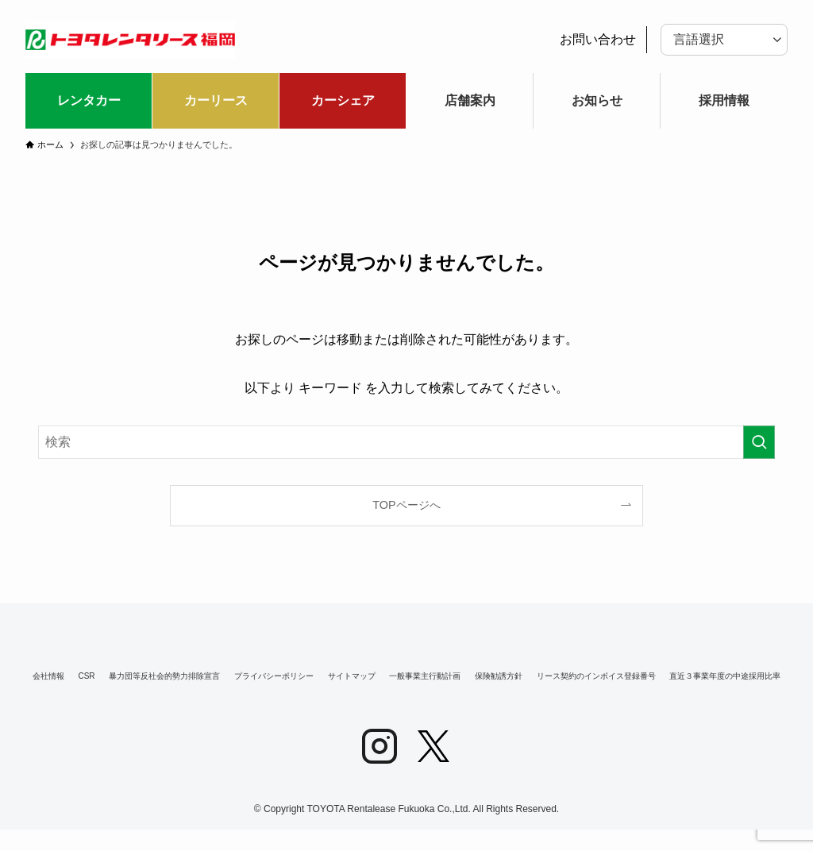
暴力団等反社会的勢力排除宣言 (244, 677)
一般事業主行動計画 (629, 677)
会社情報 (62, 677)
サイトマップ (518, 677)
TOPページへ (406, 505)
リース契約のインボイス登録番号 (218, 693)
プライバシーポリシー (401, 677)
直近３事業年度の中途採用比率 (599, 693)
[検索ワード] (406, 442)
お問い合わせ (598, 39)
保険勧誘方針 (740, 677)
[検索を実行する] (759, 442)
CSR (127, 677)
